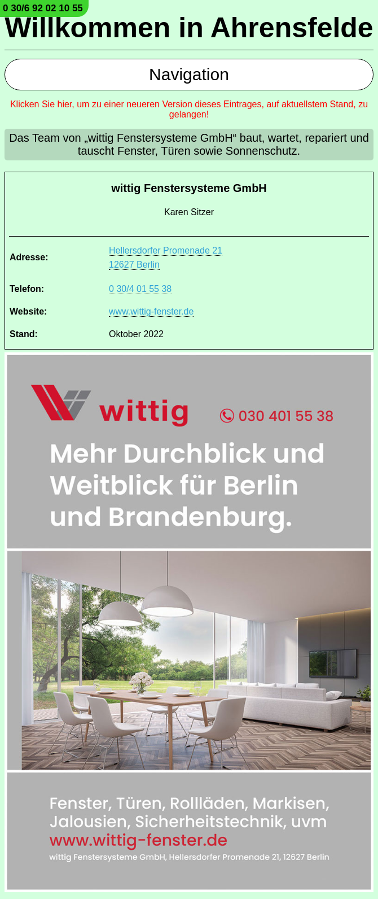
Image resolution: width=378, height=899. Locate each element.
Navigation (189, 74)
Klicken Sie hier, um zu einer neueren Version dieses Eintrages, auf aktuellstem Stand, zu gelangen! (189, 109)
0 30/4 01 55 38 (140, 289)
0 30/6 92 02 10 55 (43, 8)
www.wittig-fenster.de (151, 311)
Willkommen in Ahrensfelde (189, 27)
